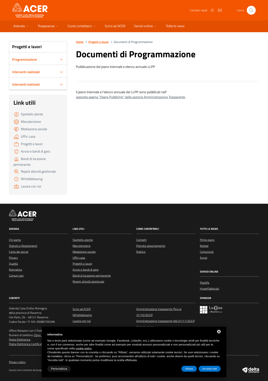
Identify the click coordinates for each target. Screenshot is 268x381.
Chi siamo (15, 240)
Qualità (13, 263)
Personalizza (59, 368)
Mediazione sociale (84, 251)
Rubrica (140, 251)
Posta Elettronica (19, 339)
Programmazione (24, 59)
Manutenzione (81, 246)
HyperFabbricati (209, 288)
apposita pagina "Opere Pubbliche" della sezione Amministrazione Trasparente (130, 97)
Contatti (141, 240)
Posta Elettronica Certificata (26, 344)
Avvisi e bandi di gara (85, 269)
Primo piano (207, 240)
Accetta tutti (209, 368)
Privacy (13, 257)
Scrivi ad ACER (82, 309)
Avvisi (203, 257)
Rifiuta (189, 368)
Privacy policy (17, 362)
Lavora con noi (82, 321)
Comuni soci (16, 275)
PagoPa (204, 282)
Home (79, 42)
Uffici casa (79, 257)
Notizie (204, 246)
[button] (21, 26)
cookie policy (84, 348)
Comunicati (207, 251)
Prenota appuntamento (150, 246)
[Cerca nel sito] (251, 10)
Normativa (15, 269)
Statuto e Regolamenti (23, 246)
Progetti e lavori (98, 42)
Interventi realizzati (26, 71)
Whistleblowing (82, 315)
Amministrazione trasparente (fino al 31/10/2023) (158, 312)
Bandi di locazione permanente (92, 275)
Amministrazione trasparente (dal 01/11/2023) (165, 321)
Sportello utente (83, 240)
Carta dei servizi (18, 251)
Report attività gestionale (88, 281)
